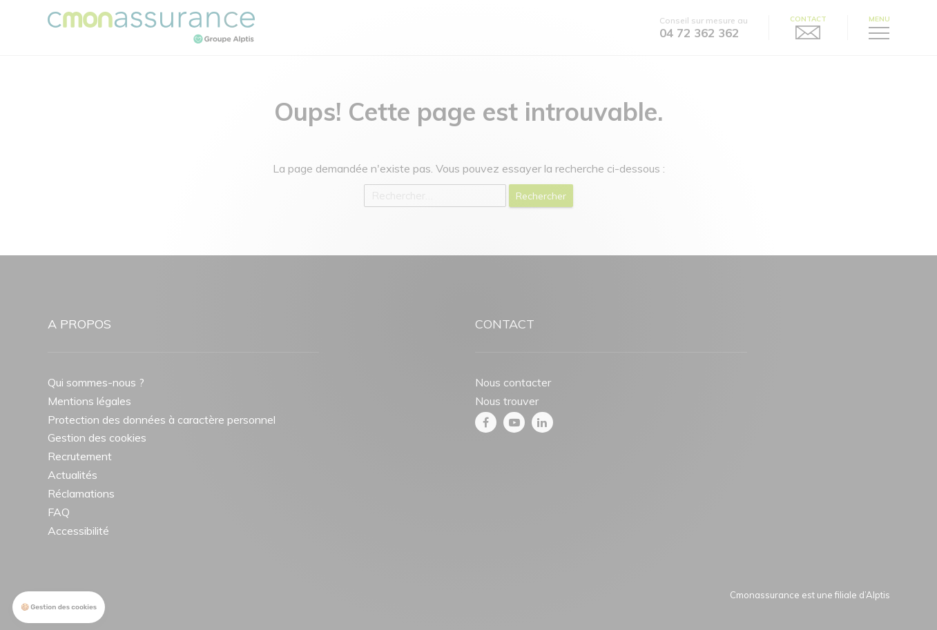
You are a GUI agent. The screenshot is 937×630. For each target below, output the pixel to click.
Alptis (878, 594)
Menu (879, 19)
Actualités (72, 475)
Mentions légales (89, 401)
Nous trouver (507, 401)
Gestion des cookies (97, 437)
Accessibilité (78, 531)
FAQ (59, 512)
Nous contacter (513, 382)
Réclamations (81, 493)
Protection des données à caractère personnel (162, 419)
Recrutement (80, 456)
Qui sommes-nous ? (96, 382)
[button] (58, 607)
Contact (808, 19)
